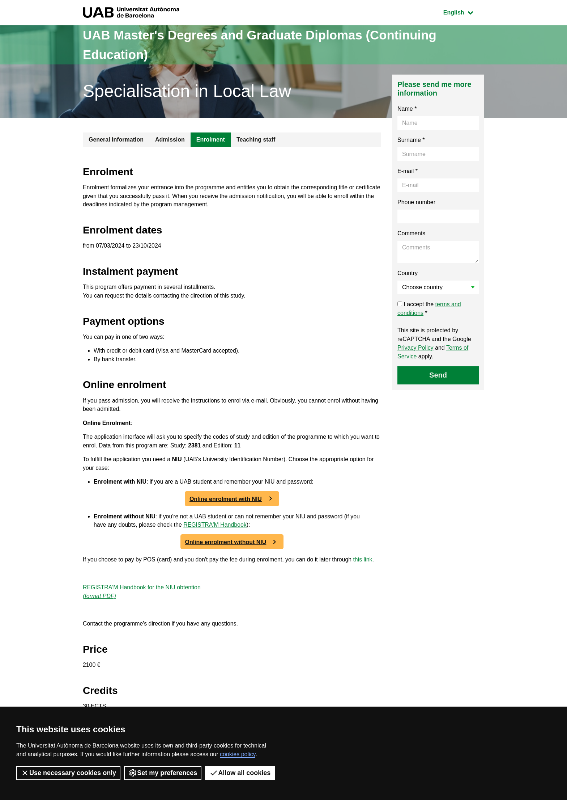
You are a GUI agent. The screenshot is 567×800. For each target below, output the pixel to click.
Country (407, 273)
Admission (170, 139)
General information (116, 139)
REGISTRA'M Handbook (216, 528)
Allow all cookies (239, 773)
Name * (407, 109)
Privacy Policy (415, 348)
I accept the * (429, 308)
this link (365, 563)
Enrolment (210, 139)
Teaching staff (255, 139)
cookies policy (237, 754)
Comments (411, 233)
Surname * (411, 140)
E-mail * (407, 171)
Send (438, 375)
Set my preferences (162, 773)
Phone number (416, 202)
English (463, 12)
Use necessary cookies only (68, 773)
